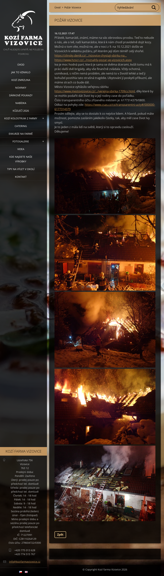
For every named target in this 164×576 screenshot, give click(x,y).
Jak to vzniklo (20, 72)
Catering (21, 126)
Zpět (60, 535)
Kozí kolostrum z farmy (20, 118)
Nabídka (20, 103)
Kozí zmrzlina (20, 80)
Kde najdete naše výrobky (20, 159)
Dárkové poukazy (21, 95)
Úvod (20, 64)
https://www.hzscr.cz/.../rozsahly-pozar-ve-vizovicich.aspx (93, 60)
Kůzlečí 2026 (21, 110)
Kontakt (21, 176)
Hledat (154, 7)
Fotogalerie (21, 141)
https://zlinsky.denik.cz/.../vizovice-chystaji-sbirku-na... (90, 56)
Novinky (20, 87)
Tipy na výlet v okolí (20, 169)
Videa (20, 149)
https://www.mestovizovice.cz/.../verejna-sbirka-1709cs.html (94, 91)
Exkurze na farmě (21, 133)
